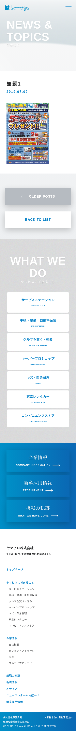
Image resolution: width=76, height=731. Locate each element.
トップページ (14, 569)
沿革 (11, 656)
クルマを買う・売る (20, 601)
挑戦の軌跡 (13, 675)
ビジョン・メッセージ (22, 650)
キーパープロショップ (22, 607)
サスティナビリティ (20, 662)
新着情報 (11, 682)
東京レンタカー (18, 619)
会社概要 (14, 644)
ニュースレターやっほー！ (23, 695)
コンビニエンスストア (22, 625)
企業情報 (11, 638)
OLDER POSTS (38, 196)
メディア (11, 688)
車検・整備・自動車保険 (23, 595)
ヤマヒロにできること (20, 582)
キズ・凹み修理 (18, 613)
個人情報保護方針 (12, 717)
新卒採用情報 (14, 701)
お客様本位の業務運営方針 (58, 717)
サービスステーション (22, 589)
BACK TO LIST (38, 219)
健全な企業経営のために (16, 721)
